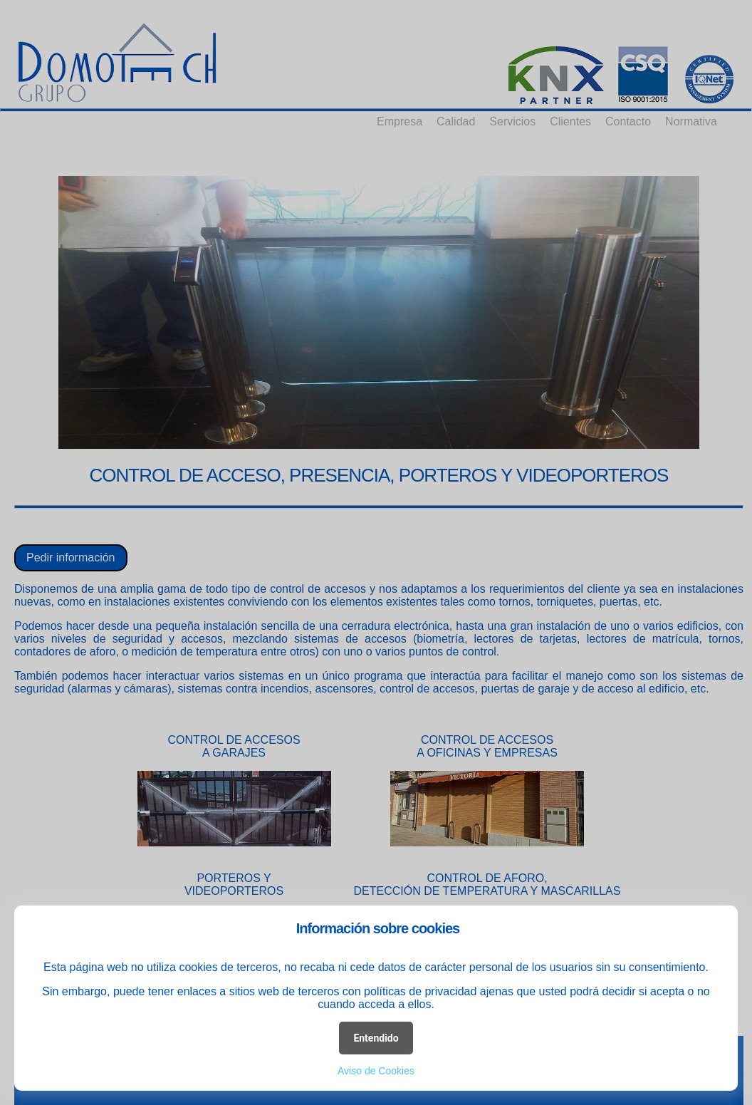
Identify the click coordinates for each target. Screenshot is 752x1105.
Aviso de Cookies (376, 1071)
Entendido (375, 1038)
